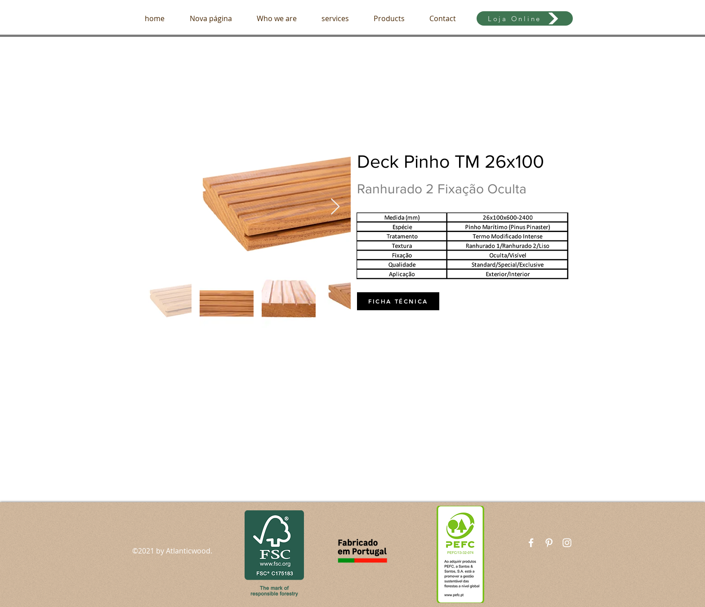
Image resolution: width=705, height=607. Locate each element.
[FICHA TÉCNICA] (398, 301)
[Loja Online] (525, 18)
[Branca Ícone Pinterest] (549, 543)
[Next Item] (335, 207)
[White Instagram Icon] (567, 543)
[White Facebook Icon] (531, 543)
